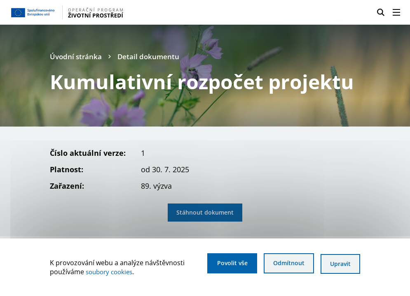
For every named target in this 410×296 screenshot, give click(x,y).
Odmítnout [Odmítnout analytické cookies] (286, 264)
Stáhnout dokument (205, 213)
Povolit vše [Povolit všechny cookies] (226, 264)
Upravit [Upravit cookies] (340, 264)
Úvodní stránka (77, 56)
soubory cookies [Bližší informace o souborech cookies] (111, 272)
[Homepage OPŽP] (99, 12)
